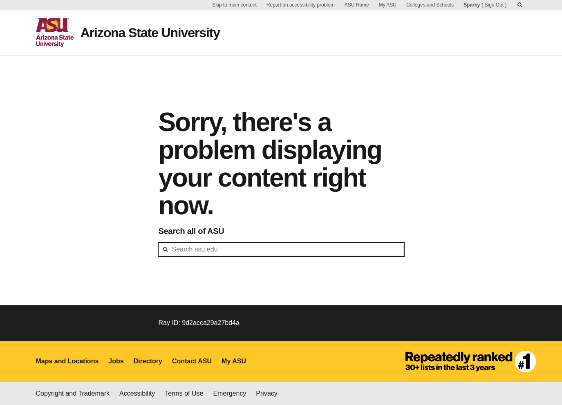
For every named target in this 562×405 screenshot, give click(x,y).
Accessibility (137, 393)
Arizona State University (150, 32)
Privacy (266, 393)
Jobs (115, 361)
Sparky (471, 4)
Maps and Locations (67, 361)
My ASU (387, 5)
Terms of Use (184, 393)
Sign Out (494, 4)
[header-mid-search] (281, 249)
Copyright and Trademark (73, 393)
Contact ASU (192, 361)
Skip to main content (234, 5)
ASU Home (357, 5)
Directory (148, 361)
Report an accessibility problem (300, 5)
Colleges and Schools (430, 5)
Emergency (229, 393)
